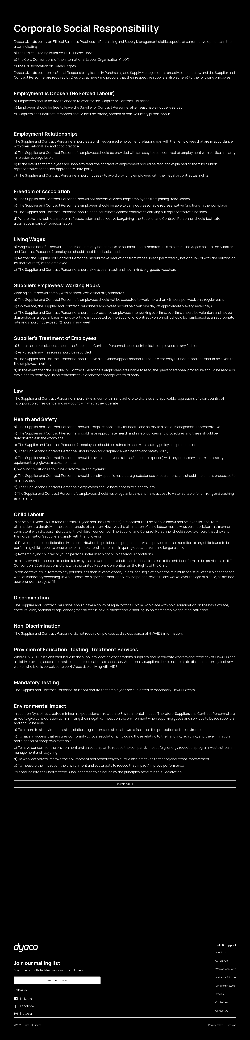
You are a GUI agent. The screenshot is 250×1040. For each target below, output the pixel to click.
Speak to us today (68, 899)
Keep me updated (57, 980)
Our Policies (221, 1002)
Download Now (181, 899)
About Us (220, 952)
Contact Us (143, 6)
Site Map (231, 1025)
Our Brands (221, 960)
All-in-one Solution (225, 977)
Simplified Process (225, 985)
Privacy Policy (215, 1025)
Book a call (216, 6)
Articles (219, 994)
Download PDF (125, 784)
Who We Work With (225, 969)
